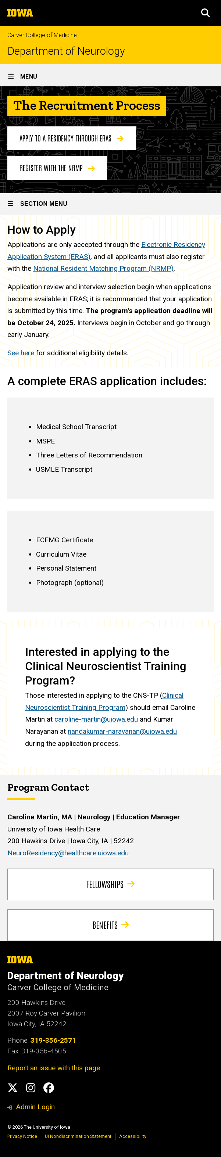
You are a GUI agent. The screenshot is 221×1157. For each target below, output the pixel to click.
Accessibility (132, 1136)
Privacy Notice (22, 1136)
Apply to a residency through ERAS (71, 138)
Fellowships (110, 884)
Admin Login (35, 1107)
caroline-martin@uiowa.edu (96, 719)
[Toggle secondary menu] (110, 204)
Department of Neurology (66, 51)
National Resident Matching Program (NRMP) (103, 269)
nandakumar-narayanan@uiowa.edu (122, 731)
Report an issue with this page (53, 1068)
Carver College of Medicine (42, 35)
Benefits (110, 924)
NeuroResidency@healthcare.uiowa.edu (68, 853)
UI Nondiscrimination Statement (78, 1136)
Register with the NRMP (57, 167)
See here (21, 353)
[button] (205, 13)
